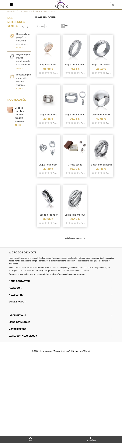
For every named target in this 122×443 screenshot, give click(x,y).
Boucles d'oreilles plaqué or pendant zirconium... (20, 115)
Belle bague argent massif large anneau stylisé (21, 59)
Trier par (40, 26)
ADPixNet (85, 351)
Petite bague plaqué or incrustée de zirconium (21, 79)
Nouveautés (16, 99)
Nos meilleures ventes (16, 21)
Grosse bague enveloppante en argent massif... (22, 39)
